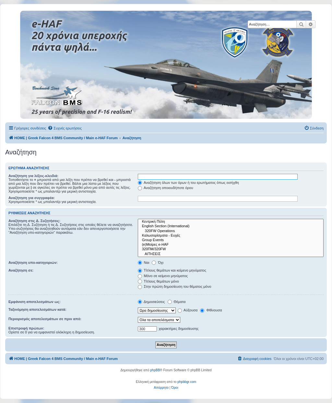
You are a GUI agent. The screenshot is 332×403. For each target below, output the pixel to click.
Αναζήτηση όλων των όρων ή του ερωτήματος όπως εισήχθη (188, 183)
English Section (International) (230, 226)
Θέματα (177, 302)
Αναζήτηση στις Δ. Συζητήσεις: (34, 221)
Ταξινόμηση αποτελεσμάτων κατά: (37, 309)
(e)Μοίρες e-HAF (230, 244)
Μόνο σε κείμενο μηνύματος (163, 276)
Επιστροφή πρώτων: (26, 328)
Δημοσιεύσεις (151, 302)
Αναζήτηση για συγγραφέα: (31, 198)
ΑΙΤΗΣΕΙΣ (230, 254)
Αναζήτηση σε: (20, 270)
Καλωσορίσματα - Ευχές (230, 235)
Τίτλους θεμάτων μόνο (158, 281)
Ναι (143, 262)
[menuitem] (65, 128)
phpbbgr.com (186, 382)
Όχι (157, 262)
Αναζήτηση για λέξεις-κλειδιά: (33, 176)
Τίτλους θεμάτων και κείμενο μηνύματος (172, 270)
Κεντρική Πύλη (230, 221)
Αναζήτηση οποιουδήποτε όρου (165, 188)
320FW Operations (230, 231)
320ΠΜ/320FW (230, 249)
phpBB (155, 370)
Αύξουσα (188, 310)
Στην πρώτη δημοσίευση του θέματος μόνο (174, 286)
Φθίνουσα (211, 310)
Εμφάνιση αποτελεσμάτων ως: (34, 302)
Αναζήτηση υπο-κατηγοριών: (33, 262)
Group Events (230, 240)
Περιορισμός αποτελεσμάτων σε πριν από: (44, 319)
